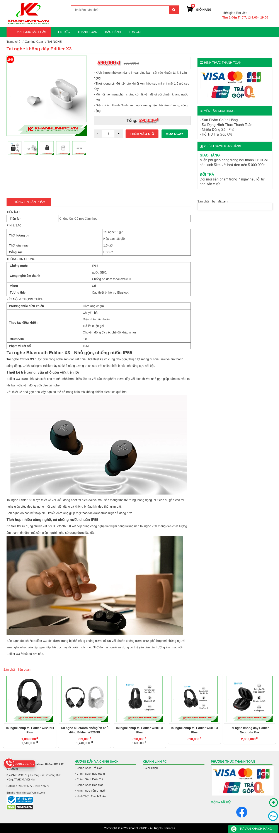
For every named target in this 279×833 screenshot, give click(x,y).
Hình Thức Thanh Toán (91, 796)
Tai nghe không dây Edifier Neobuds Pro (250, 730)
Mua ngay (174, 134)
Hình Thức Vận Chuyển (91, 790)
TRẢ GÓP (136, 32)
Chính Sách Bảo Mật (90, 785)
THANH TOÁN (87, 32)
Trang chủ (13, 41)
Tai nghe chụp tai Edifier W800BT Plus (141, 730)
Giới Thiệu (151, 768)
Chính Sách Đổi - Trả (90, 779)
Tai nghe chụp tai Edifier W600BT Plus (196, 730)
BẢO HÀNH (113, 32)
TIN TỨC (64, 32)
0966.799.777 (257, 6)
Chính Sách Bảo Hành (91, 773)
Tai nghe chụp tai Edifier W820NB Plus (31, 730)
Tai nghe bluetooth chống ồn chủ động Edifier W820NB (86, 730)
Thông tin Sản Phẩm (28, 202)
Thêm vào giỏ (142, 134)
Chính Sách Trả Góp (89, 768)
